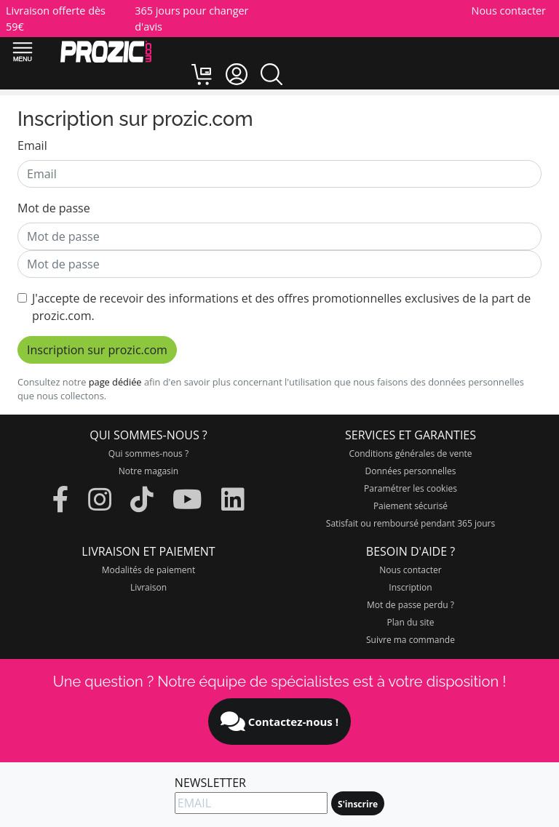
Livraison (148, 587)
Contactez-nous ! (279, 721)
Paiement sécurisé (410, 506)
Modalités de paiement (148, 570)
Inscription (410, 587)
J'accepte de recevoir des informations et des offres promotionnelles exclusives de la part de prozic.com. (281, 307)
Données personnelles (410, 471)
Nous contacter (509, 10)
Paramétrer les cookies (410, 488)
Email (32, 145)
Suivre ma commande (410, 640)
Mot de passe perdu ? (410, 605)
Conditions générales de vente (410, 453)
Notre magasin (148, 471)
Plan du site (411, 622)
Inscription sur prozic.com (97, 350)
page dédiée (115, 381)
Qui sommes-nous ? (148, 453)
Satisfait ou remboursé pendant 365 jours (410, 523)
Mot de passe (53, 208)
